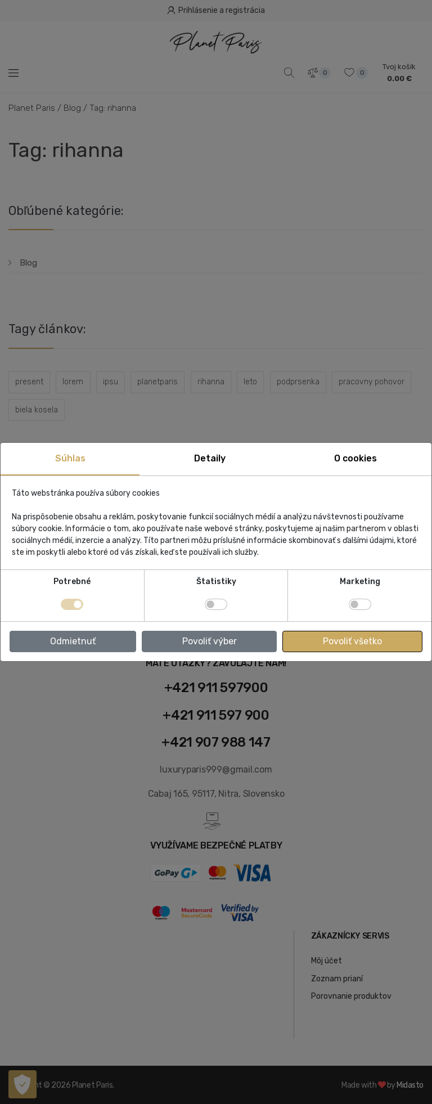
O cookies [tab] (355, 458)
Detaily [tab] (210, 458)
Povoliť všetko (352, 641)
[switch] (216, 604)
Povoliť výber (209, 641)
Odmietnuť (73, 641)
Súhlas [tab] (70, 458)
